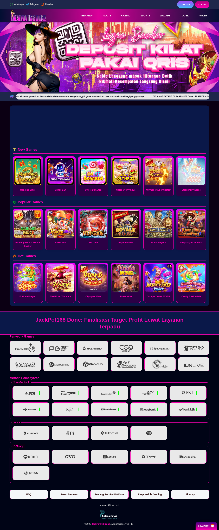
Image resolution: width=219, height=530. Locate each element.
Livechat (47, 4)
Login (202, 4)
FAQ (28, 494)
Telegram (32, 4)
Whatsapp (17, 4)
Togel (182, 15)
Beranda (85, 15)
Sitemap (190, 494)
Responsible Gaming (150, 494)
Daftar (185, 4)
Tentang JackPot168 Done (109, 494)
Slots (105, 15)
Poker (200, 15)
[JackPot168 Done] (28, 15)
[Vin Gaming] (109, 514)
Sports (143, 15)
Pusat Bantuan (69, 494)
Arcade (162, 15)
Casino (123, 15)
